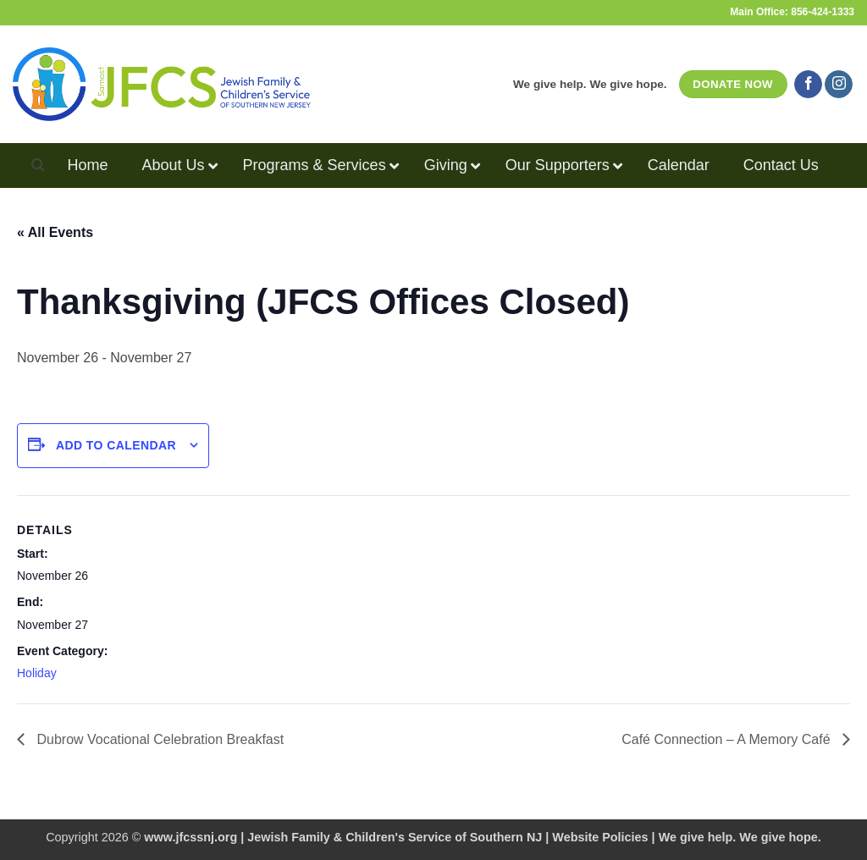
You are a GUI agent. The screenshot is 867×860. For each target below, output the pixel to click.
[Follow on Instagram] (839, 84)
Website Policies (600, 837)
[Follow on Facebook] (808, 84)
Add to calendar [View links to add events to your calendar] (116, 445)
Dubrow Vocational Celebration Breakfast (158, 739)
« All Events (55, 232)
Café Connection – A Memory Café (727, 739)
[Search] (37, 165)
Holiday (37, 673)
